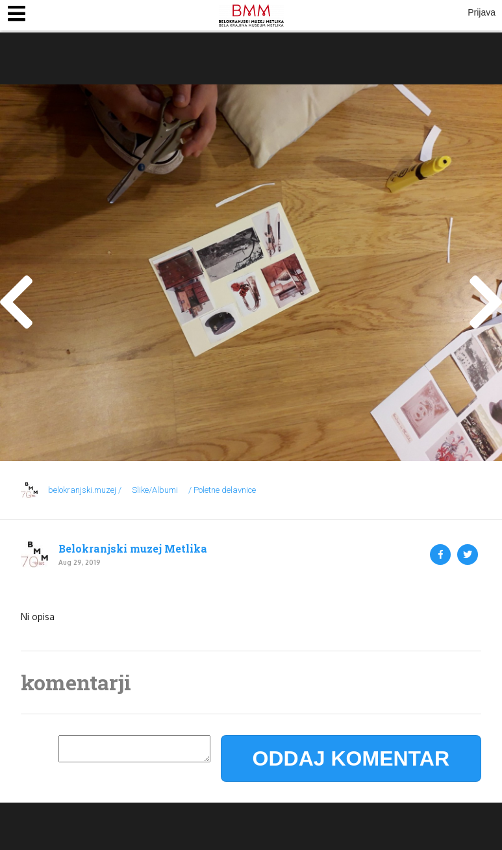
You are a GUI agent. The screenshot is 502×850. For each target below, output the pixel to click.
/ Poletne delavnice (222, 490)
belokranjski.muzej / (84, 490)
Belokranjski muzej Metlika (132, 549)
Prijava (482, 12)
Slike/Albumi (155, 490)
